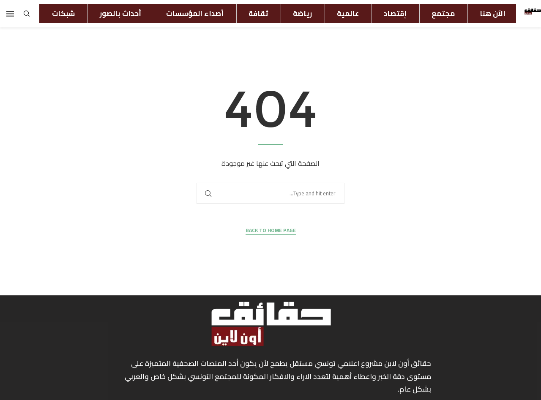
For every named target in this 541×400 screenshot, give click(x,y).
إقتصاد (395, 13)
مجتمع (443, 13)
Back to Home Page (271, 231)
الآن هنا (492, 13)
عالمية (348, 13)
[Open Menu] (10, 14)
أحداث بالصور (120, 13)
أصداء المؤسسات (195, 13)
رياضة (302, 13)
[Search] (26, 16)
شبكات (63, 13)
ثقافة (258, 13)
